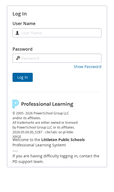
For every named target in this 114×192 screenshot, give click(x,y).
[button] (87, 67)
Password (22, 49)
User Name (24, 23)
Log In (22, 77)
